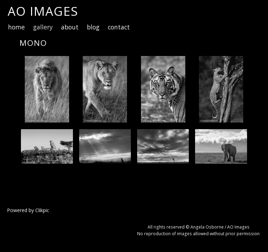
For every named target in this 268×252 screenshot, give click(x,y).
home (16, 27)
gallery (43, 27)
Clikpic (42, 210)
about (70, 27)
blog (93, 27)
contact (119, 27)
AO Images (43, 10)
